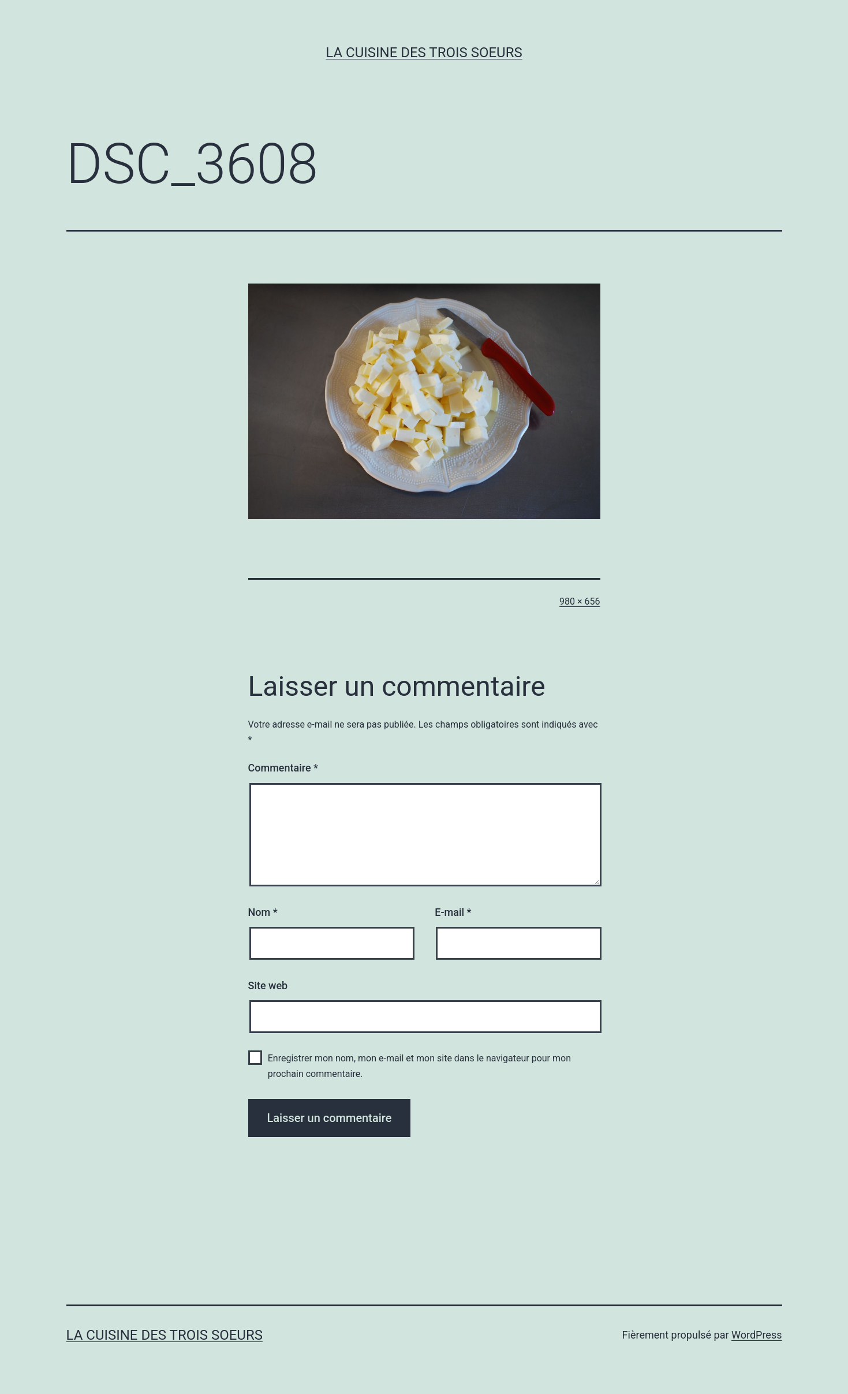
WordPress (756, 1335)
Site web (268, 985)
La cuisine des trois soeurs (424, 52)
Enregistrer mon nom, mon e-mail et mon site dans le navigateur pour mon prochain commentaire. (419, 1066)
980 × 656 (579, 601)
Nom (263, 912)
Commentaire (283, 768)
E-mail (453, 912)
